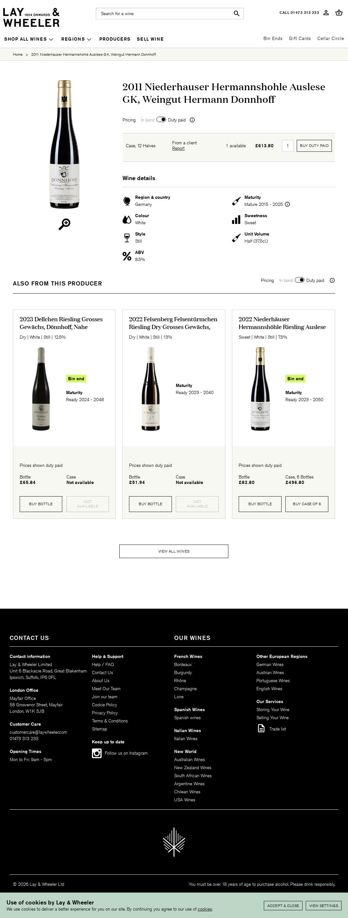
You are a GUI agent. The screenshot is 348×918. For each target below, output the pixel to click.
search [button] (237, 14)
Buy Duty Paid (314, 146)
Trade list (271, 728)
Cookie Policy (104, 705)
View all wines (173, 551)
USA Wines (184, 800)
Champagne (185, 688)
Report (178, 149)
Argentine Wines (189, 784)
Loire (179, 697)
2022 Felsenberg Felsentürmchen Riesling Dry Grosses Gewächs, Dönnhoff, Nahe (173, 327)
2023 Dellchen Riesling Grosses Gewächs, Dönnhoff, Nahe (61, 323)
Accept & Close (283, 905)
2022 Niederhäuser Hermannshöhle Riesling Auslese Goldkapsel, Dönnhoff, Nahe (282, 327)
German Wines (269, 664)
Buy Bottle (41, 504)
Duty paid (177, 120)
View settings (323, 905)
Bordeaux (183, 664)
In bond (147, 120)
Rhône (180, 680)
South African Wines (193, 775)
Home (18, 55)
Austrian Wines (270, 672)
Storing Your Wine (272, 709)
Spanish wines (187, 717)
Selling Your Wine (272, 717)
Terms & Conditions (110, 721)
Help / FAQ (103, 664)
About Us (100, 680)
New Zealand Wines (192, 767)
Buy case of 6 (307, 504)
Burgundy (183, 672)
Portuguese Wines (273, 680)
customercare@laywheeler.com (38, 732)
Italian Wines (185, 738)
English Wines (269, 688)
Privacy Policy (105, 713)
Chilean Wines (187, 792)
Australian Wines (189, 759)
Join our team (104, 697)
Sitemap (99, 729)
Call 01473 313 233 (299, 12)
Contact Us (102, 672)
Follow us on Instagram (126, 753)
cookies (205, 909)
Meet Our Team (106, 688)
